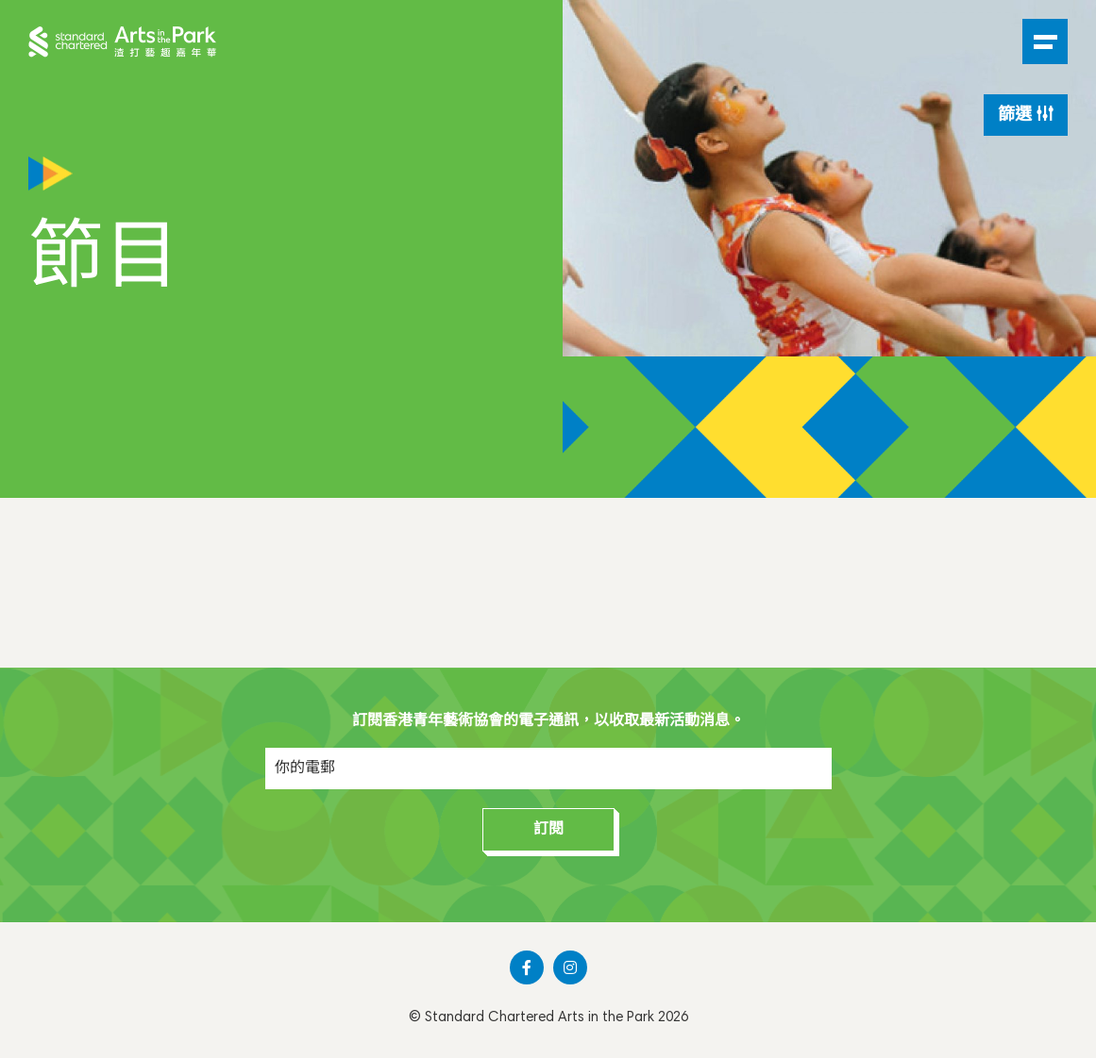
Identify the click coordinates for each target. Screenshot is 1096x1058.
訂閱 (548, 829)
